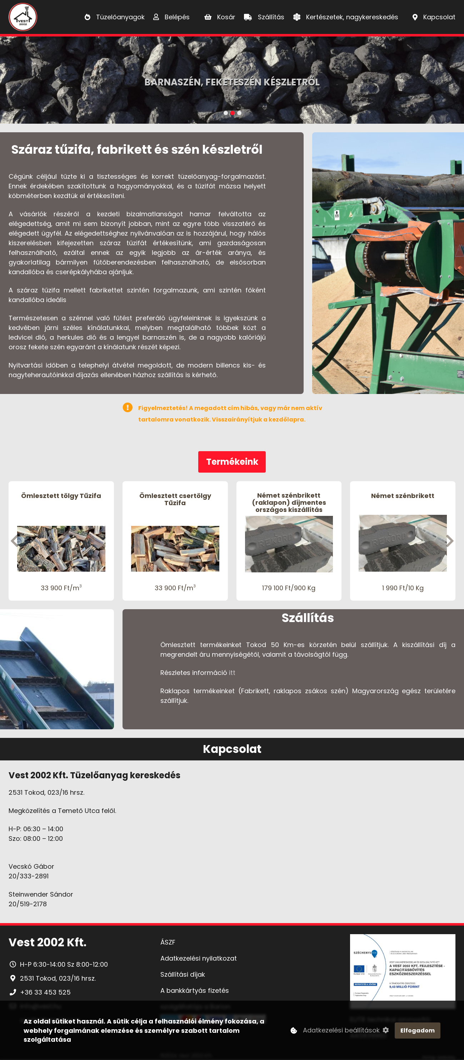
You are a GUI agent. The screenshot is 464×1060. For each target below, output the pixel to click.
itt (232, 672)
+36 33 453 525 (45, 992)
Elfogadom (417, 1031)
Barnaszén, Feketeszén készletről (232, 82)
